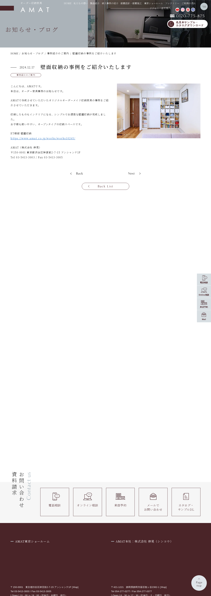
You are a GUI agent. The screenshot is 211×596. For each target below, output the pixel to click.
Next (131, 173)
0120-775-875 (187, 16)
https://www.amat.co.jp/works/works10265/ (43, 138)
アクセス (154, 8)
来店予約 (120, 500)
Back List (105, 186)
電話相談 (55, 500)
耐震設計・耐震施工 (131, 3)
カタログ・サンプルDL (186, 502)
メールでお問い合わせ (153, 502)
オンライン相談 (87, 500)
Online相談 (204, 295)
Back (79, 173)
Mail (204, 319)
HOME (68, 3)
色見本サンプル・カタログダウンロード (190, 24)
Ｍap (75, 587)
